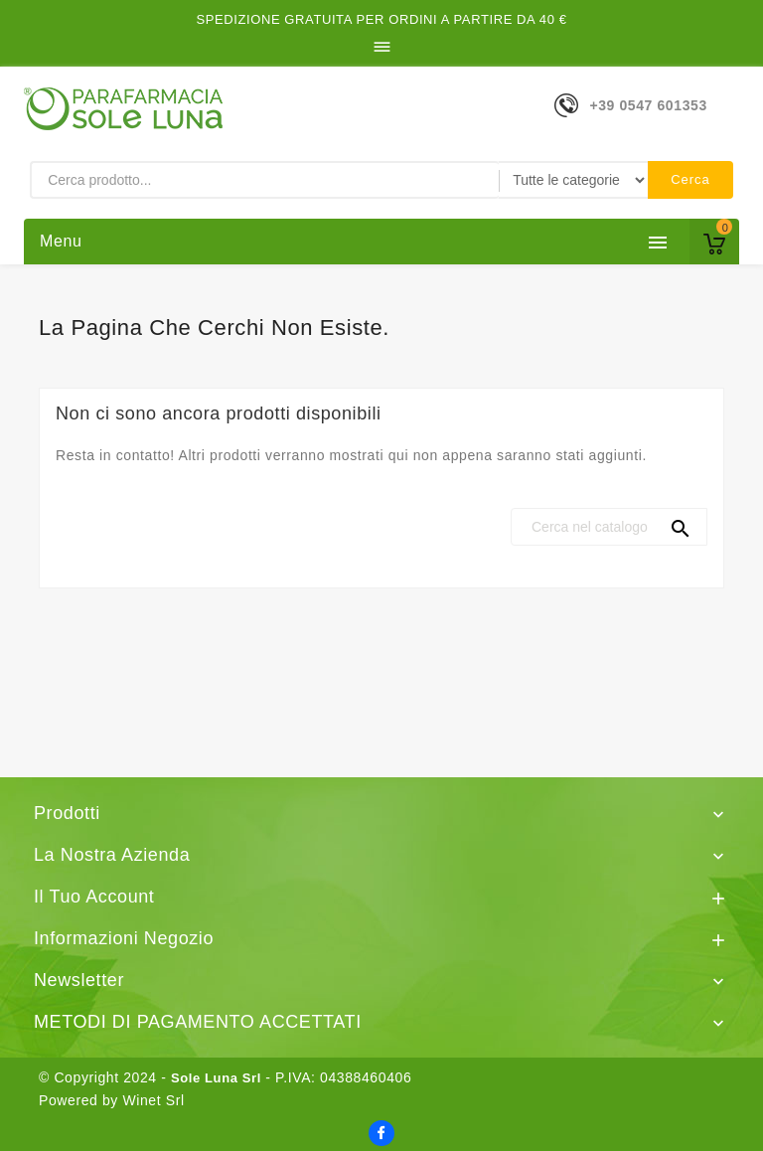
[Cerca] (609, 527)
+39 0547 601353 (647, 105)
